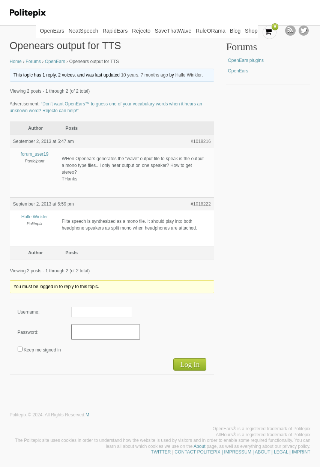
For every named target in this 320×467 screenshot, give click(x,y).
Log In (190, 364)
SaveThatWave (173, 31)
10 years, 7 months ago (144, 75)
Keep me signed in (42, 350)
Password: (28, 332)
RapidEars (115, 31)
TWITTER (161, 452)
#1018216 (200, 141)
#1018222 (200, 204)
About (199, 446)
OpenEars (52, 31)
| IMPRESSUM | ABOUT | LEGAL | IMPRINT (266, 452)
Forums (33, 61)
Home (16, 61)
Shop (251, 31)
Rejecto (141, 31)
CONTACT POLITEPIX (197, 452)
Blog (235, 31)
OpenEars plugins (245, 60)
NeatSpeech (83, 31)
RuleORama (210, 31)
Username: (29, 312)
